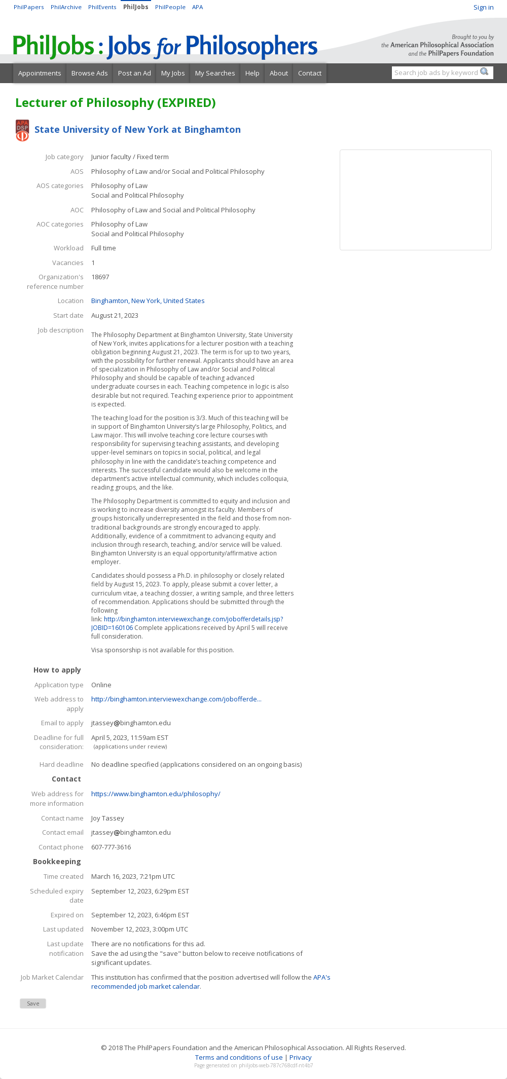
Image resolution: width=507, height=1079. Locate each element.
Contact (309, 73)
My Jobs (173, 73)
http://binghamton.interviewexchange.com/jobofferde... (176, 698)
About (279, 73)
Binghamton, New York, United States (148, 300)
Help (252, 73)
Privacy (300, 1057)
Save (33, 1003)
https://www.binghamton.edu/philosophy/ (156, 793)
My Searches (215, 73)
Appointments (39, 73)
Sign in (484, 7)
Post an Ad (134, 73)
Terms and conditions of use (239, 1057)
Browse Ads (89, 73)
